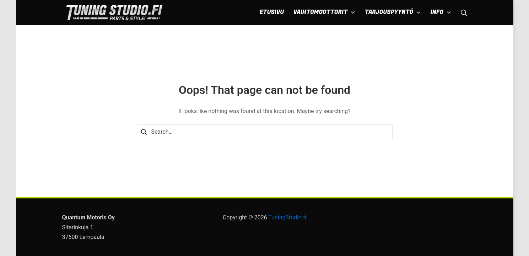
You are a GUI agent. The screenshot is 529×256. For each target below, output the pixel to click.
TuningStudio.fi (287, 217)
